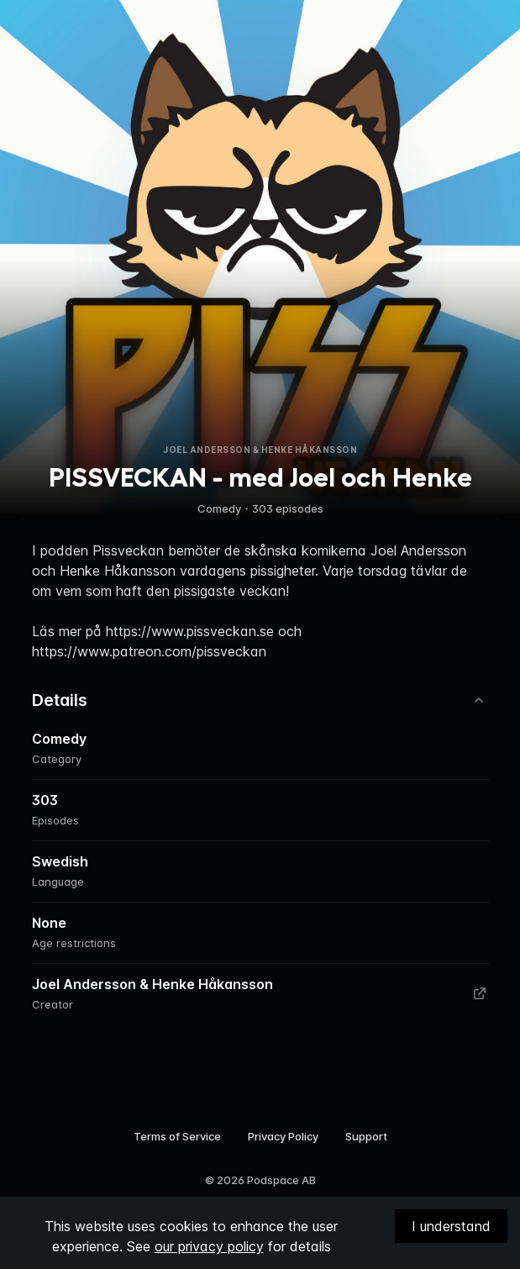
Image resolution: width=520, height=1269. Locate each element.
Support (366, 1136)
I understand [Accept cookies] (451, 1226)
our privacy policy (209, 1246)
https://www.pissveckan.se (190, 631)
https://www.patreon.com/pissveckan (149, 651)
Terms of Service (177, 1136)
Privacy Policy (283, 1136)
